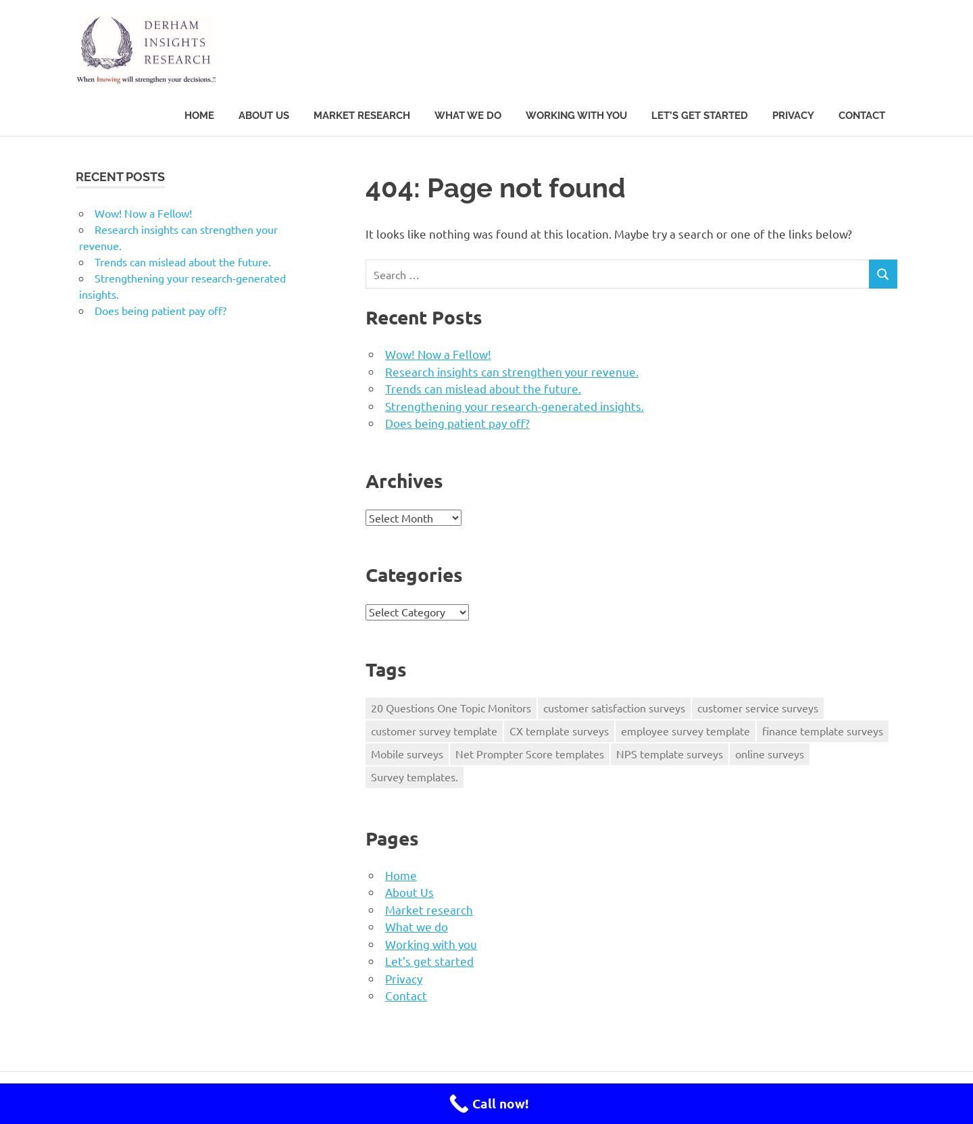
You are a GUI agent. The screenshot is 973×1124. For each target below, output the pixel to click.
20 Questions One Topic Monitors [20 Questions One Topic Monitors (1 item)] (451, 707)
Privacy (793, 115)
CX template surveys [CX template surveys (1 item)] (559, 730)
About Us (264, 115)
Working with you (576, 115)
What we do (467, 115)
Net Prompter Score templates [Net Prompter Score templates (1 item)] (529, 753)
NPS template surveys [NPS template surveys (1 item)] (669, 753)
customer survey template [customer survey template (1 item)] (434, 730)
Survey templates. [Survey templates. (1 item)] (414, 776)
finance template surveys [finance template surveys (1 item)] (822, 730)
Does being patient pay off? (457, 423)
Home (199, 115)
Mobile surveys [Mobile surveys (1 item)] (407, 753)
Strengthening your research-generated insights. (514, 406)
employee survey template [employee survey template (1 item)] (685, 730)
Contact (862, 115)
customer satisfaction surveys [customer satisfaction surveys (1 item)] (614, 707)
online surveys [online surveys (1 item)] (769, 753)
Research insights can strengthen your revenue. (512, 371)
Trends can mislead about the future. (483, 388)
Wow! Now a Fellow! (438, 354)
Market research (362, 115)
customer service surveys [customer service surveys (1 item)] (757, 707)
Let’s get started (699, 115)
